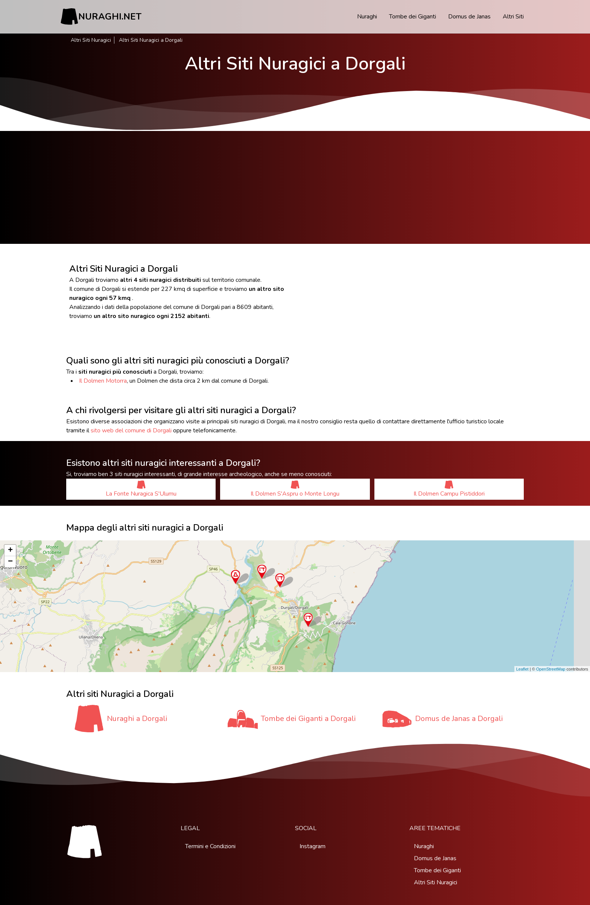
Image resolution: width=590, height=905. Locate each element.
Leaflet (522, 669)
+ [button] (10, 550)
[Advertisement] (295, 187)
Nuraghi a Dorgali (137, 718)
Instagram (312, 846)
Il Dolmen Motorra (103, 381)
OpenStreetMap (551, 669)
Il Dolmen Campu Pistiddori (449, 489)
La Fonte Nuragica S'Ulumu (141, 489)
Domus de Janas (469, 16)
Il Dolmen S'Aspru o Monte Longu (295, 489)
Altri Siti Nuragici (91, 40)
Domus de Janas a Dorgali (459, 718)
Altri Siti (513, 16)
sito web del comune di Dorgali (131, 430)
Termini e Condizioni (210, 846)
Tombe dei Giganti (412, 16)
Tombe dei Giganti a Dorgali (308, 718)
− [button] (10, 561)
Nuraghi (367, 16)
